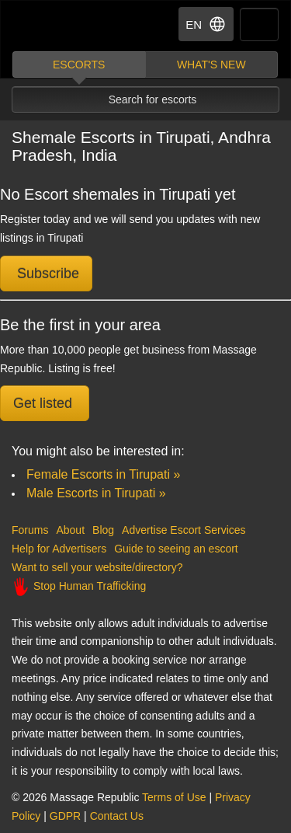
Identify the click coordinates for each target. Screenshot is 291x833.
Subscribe (46, 273)
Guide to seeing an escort (176, 548)
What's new (211, 64)
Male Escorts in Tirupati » (96, 493)
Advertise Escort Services (184, 530)
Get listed (44, 403)
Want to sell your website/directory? (97, 567)
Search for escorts (153, 99)
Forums (30, 530)
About (70, 530)
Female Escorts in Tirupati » (103, 474)
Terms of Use (174, 797)
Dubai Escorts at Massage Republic (69, 26)
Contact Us (117, 816)
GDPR (65, 816)
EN (206, 24)
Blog (103, 530)
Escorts (79, 64)
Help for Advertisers (59, 548)
